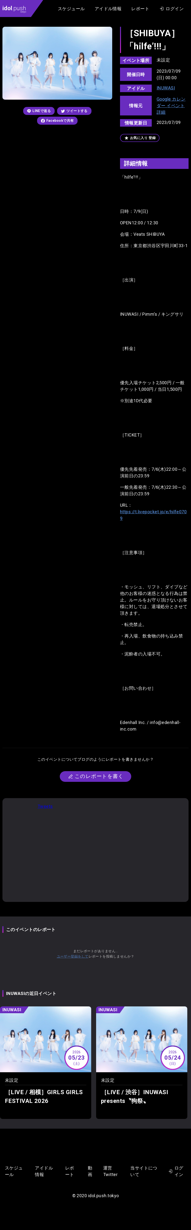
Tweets (45, 806)
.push (14, 9)
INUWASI (166, 87)
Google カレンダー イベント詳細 (171, 105)
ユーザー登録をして (73, 956)
